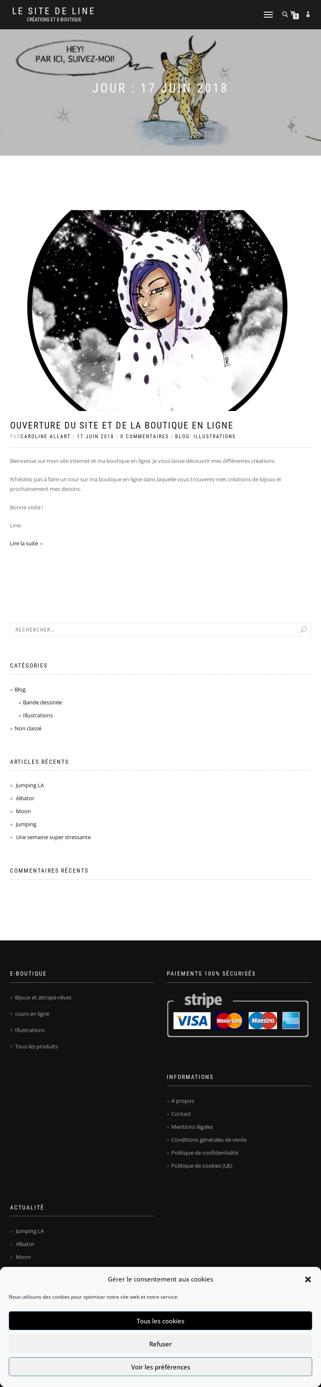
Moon (23, 811)
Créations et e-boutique (54, 20)
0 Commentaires (144, 436)
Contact (181, 1113)
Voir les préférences (160, 1367)
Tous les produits (36, 1046)
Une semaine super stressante (53, 837)
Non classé (28, 728)
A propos (182, 1100)
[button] (308, 1279)
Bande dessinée (42, 702)
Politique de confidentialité (204, 1152)
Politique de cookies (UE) (201, 1165)
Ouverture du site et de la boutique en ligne (122, 425)
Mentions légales (192, 1126)
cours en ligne (32, 1013)
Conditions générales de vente (209, 1139)
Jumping (26, 824)
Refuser (160, 1344)
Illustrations (215, 436)
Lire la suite (24, 543)
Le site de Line (54, 11)
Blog (182, 436)
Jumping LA (30, 785)
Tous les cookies (160, 1321)
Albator (25, 798)
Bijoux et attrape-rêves (43, 997)
